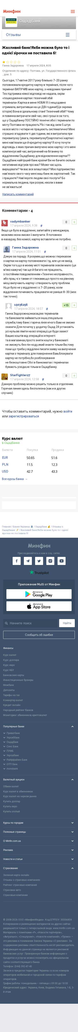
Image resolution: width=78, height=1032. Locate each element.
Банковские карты (13, 675)
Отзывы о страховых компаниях (21, 880)
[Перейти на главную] (11, 11)
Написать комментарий (18, 194)
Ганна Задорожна (13, 65)
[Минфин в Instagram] (50, 561)
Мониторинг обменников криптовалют (25, 715)
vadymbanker (20, 221)
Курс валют (9, 655)
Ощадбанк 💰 (42, 526)
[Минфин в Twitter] (39, 561)
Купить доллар (11, 801)
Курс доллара (11, 660)
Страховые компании (15, 895)
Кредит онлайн (11, 705)
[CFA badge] (12, 910)
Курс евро (9, 665)
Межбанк (8, 685)
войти (67, 411)
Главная (6, 526)
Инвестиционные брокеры (18, 680)
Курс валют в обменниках (18, 791)
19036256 (21, 304)
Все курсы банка (13, 479)
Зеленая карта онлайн (16, 875)
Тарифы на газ (11, 695)
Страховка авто (12, 890)
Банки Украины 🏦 (23, 526)
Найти (67, 623)
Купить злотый (11, 811)
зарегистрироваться (24, 416)
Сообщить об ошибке (39, 634)
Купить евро (10, 806)
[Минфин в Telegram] (28, 561)
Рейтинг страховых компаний (20, 885)
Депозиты (9, 690)
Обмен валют (11, 786)
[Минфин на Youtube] (62, 561)
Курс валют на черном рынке (19, 796)
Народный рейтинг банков (18, 710)
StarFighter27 (20, 375)
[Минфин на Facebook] (17, 561)
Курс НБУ (8, 670)
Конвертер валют (13, 700)
